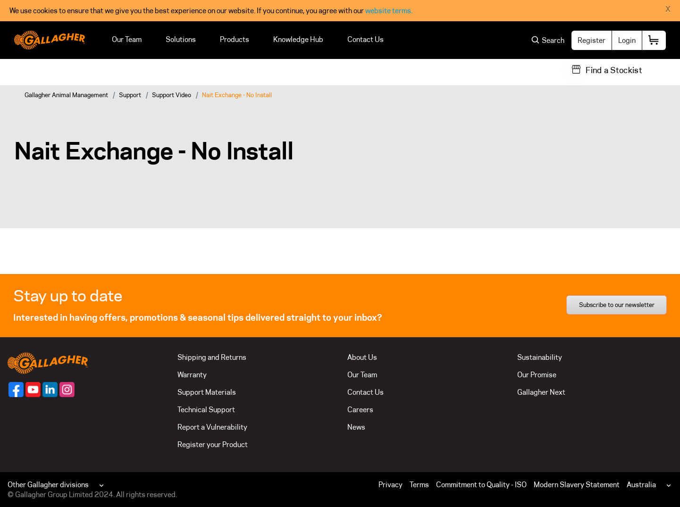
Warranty (192, 375)
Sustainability (539, 357)
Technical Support (206, 410)
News (356, 427)
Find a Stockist (614, 70)
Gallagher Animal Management (66, 95)
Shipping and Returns (211, 357)
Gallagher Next (541, 392)
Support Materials (206, 392)
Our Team (127, 39)
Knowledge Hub (298, 39)
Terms (419, 485)
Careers (360, 410)
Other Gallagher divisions (48, 485)
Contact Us (365, 39)
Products (234, 39)
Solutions (181, 39)
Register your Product (212, 444)
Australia (641, 485)
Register (591, 40)
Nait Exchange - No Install (237, 95)
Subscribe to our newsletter (617, 304)
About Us (362, 357)
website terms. (388, 11)
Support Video (171, 95)
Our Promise (536, 375)
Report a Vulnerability (212, 427)
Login (627, 40)
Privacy (390, 485)
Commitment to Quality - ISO (481, 485)
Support (130, 95)
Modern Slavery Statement (577, 485)
